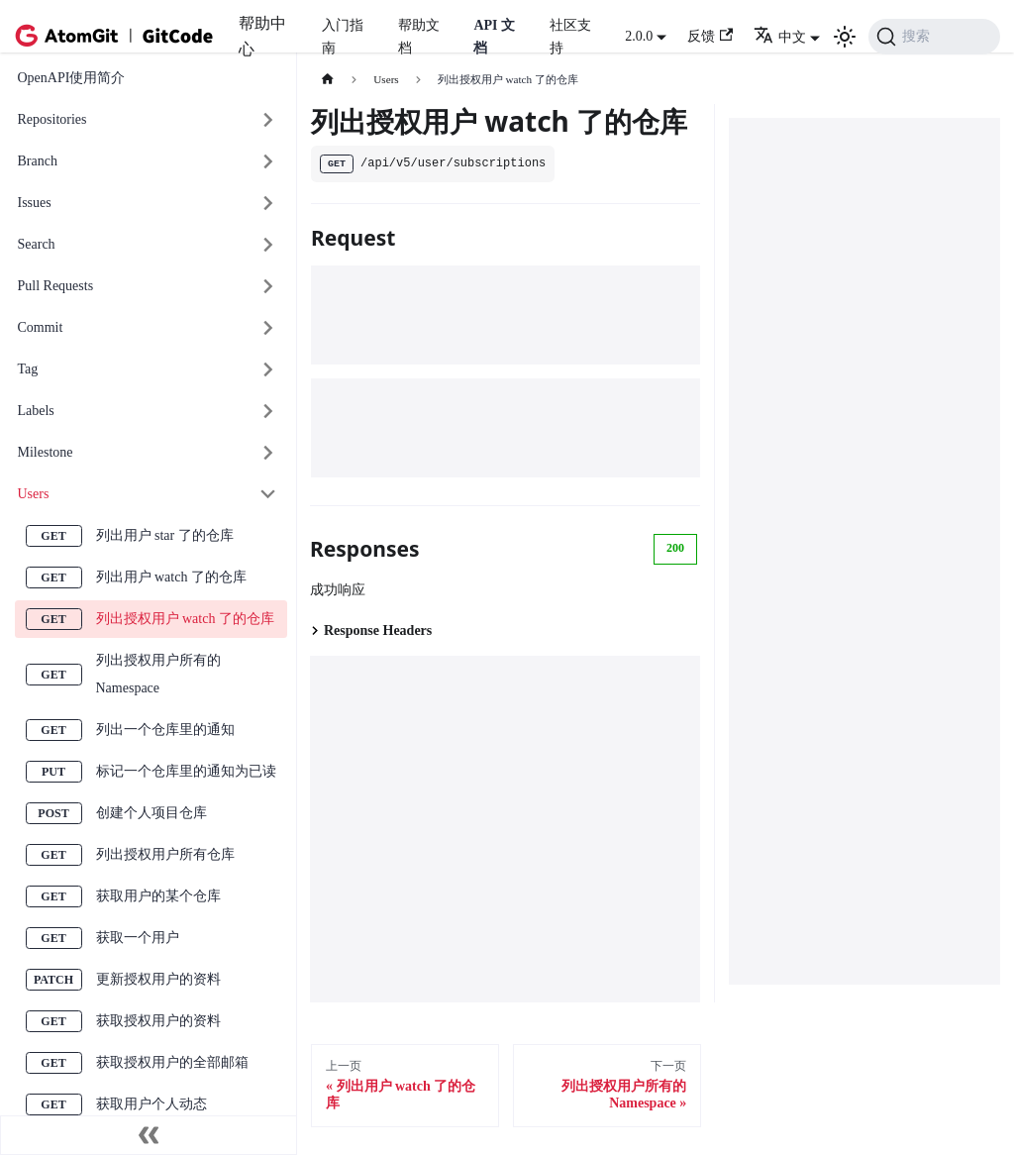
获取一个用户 (137, 937)
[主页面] (327, 79)
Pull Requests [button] (56, 285)
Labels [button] (36, 410)
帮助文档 (419, 36)
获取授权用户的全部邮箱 (172, 1062)
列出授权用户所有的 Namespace (158, 674)
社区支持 (570, 36)
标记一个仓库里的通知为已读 (186, 771)
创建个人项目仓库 (151, 812)
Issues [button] (34, 202)
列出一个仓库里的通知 (165, 729)
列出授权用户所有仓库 (165, 854)
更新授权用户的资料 (158, 979)
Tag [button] (28, 369)
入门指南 (342, 36)
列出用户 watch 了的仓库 (171, 577)
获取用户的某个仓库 (158, 896)
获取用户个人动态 (151, 1104)
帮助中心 (262, 36)
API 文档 (494, 36)
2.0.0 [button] (639, 36)
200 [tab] (675, 548)
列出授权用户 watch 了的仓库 (185, 618)
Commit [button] (40, 327)
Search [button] (36, 244)
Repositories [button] (52, 119)
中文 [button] (780, 37)
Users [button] (34, 493)
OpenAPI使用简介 (72, 77)
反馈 (710, 36)
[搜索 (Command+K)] (934, 36)
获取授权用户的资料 (158, 1020)
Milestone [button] (45, 452)
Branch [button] (37, 161)
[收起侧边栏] (148, 1135)
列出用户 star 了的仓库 (165, 535)
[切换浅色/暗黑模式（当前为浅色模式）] (845, 37)
